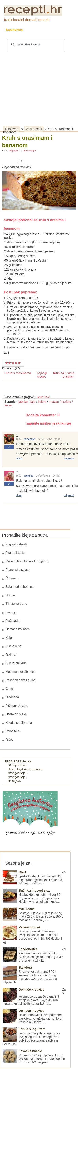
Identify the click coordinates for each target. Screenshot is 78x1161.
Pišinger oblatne (17, 705)
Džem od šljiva (16, 714)
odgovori (69, 458)
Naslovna (11, 129)
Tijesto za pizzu (16, 603)
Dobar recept (9, 362)
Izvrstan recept (19, 362)
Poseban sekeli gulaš (20, 680)
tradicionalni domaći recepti (26, 20)
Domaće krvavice (18, 629)
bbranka (28, 475)
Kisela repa (13, 646)
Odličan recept (16, 362)
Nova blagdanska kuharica (25, 769)
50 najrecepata (17, 765)
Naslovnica (14, 30)
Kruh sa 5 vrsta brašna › (63, 374)
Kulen (10, 637)
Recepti (36, 30)
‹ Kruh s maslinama (17, 373)
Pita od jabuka (15, 552)
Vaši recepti (34, 129)
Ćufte (9, 688)
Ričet (9, 739)
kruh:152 (43, 397)
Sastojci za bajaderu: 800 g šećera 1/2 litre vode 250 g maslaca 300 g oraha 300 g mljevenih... (32, 975)
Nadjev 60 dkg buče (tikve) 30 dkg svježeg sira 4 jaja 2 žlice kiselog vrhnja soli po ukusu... (32, 896)
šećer (8, 405)
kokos (42, 401)
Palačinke (12, 731)
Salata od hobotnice (19, 586)
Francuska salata (18, 569)
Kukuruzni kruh (16, 663)
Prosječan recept (6, 362)
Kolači (55, 30)
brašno (66, 401)
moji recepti (30, 150)
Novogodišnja (17, 777)
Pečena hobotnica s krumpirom (27, 561)
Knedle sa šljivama (19, 722)
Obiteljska (14, 781)
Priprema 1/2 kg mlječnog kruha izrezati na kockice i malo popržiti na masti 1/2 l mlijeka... (34, 1056)
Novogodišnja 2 (18, 773)
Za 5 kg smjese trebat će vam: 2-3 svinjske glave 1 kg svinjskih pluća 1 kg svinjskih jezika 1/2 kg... (34, 996)
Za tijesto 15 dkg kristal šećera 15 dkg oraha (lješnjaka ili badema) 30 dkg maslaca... (34, 877)
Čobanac (12, 578)
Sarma (10, 595)
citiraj (19, 458)
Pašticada (12, 620)
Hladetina (12, 697)
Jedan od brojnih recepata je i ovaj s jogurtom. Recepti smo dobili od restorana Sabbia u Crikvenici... (32, 1036)
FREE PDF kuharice (18, 761)
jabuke (23, 401)
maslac (54, 401)
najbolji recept (38, 374)
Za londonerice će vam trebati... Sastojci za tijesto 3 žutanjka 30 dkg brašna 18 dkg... (34, 954)
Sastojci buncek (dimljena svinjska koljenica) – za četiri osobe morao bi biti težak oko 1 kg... (32, 935)
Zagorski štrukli (16, 544)
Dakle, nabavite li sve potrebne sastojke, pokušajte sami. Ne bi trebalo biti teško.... (32, 1016)
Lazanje (11, 612)
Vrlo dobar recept (12, 362)
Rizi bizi (11, 654)
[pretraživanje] (35, 44)
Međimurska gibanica (20, 671)
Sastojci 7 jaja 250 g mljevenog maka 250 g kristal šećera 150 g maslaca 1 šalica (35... (33, 914)
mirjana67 (14, 150)
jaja (32, 401)
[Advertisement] (37, 84)
